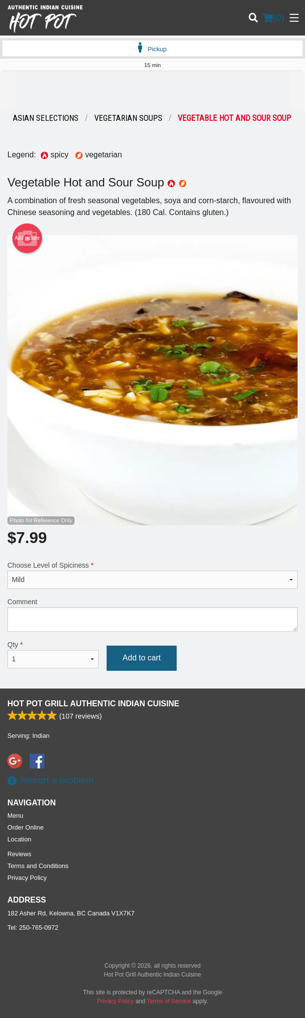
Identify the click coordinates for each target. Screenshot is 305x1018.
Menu (15, 815)
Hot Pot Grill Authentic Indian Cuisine (93, 703)
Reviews (19, 854)
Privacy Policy (27, 877)
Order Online (25, 827)
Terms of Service (169, 1001)
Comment (152, 615)
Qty (53, 654)
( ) (273, 17)
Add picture (27, 238)
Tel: (32, 927)
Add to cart (141, 658)
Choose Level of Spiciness (152, 575)
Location (19, 839)
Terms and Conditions (38, 866)
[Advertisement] (152, 90)
